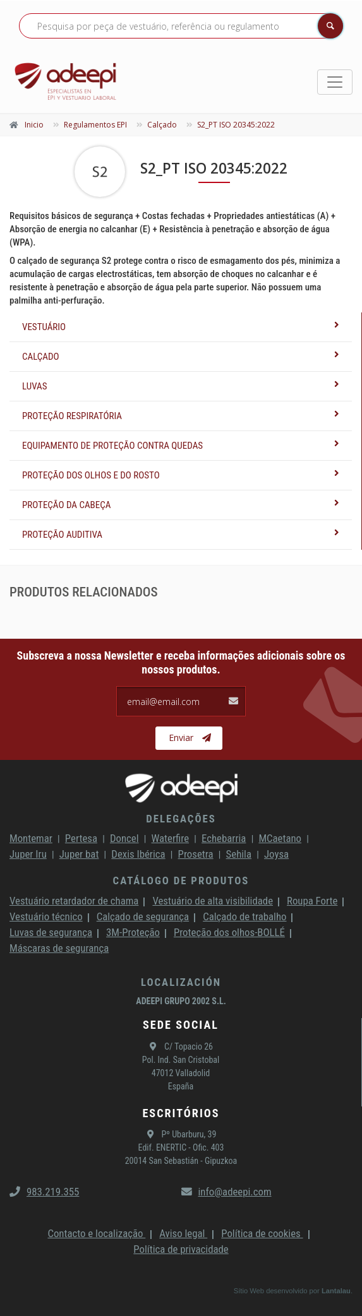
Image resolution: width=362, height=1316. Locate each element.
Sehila (238, 854)
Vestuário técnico (46, 916)
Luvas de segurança (50, 932)
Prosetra (196, 854)
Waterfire (171, 838)
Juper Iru (28, 854)
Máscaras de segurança (59, 948)
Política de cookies (262, 1233)
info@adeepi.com (226, 1191)
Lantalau (336, 1291)
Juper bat (79, 854)
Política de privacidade (180, 1249)
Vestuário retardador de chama (73, 900)
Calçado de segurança (143, 916)
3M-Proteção (133, 932)
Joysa (276, 854)
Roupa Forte (312, 900)
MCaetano (279, 838)
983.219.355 (44, 1191)
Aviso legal (183, 1233)
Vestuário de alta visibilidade (212, 900)
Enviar (190, 738)
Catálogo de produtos (181, 880)
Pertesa (81, 838)
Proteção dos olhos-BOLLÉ (229, 932)
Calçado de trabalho (244, 916)
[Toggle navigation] (335, 82)
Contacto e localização (96, 1233)
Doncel (124, 838)
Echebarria (224, 838)
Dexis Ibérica (138, 854)
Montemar (30, 838)
